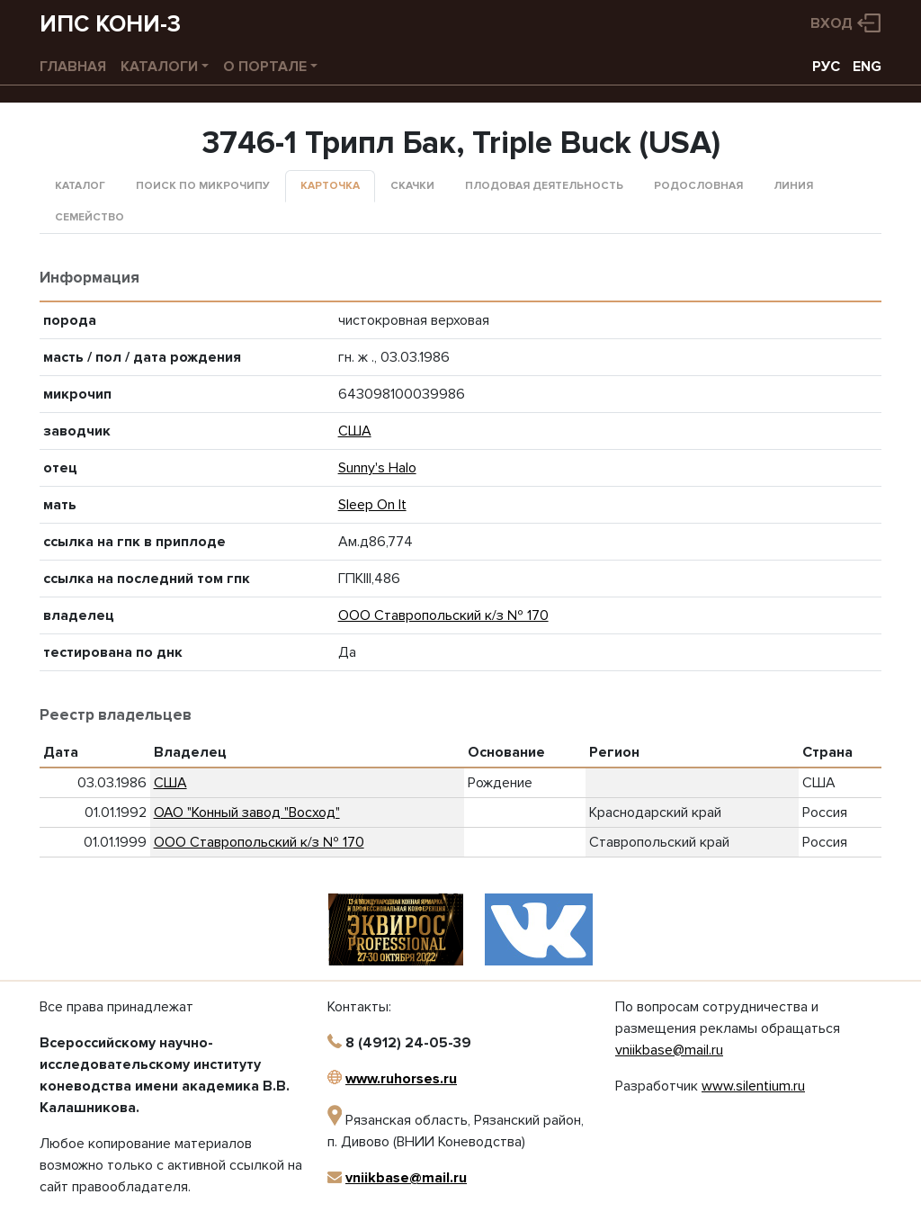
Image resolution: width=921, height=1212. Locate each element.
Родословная (698, 186)
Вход (831, 23)
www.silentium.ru (753, 1086)
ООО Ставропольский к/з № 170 (443, 615)
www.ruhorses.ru (401, 1079)
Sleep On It (372, 505)
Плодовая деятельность (544, 186)
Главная (73, 67)
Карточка (330, 186)
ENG (867, 67)
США (354, 431)
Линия (793, 186)
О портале (265, 67)
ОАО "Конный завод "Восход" (247, 812)
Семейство (89, 217)
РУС (826, 67)
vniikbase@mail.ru (406, 1178)
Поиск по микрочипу (203, 186)
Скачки (412, 186)
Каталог (80, 186)
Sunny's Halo (377, 468)
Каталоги (159, 67)
